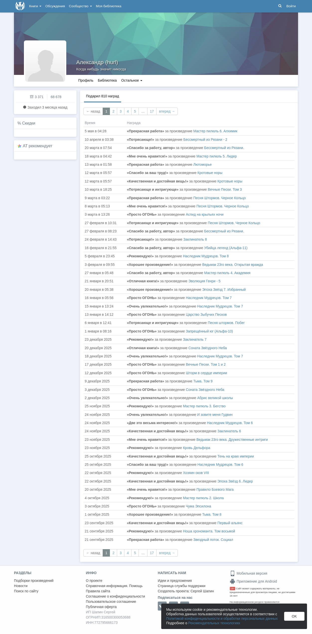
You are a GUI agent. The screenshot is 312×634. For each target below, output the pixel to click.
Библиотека (107, 80)
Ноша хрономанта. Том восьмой (209, 531)
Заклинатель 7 (194, 339)
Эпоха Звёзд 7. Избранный (224, 290)
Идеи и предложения (175, 581)
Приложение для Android (253, 581)
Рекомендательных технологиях (214, 623)
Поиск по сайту (26, 591)
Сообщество (80, 6)
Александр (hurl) (97, 62)
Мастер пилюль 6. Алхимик (215, 131)
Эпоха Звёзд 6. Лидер (235, 481)
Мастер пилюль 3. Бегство (204, 406)
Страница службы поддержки (181, 586)
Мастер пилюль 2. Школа (203, 498)
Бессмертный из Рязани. (224, 148)
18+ (233, 588)
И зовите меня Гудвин (215, 415)
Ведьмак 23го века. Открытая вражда (232, 265)
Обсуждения (55, 6)
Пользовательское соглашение (111, 602)
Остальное (132, 80)
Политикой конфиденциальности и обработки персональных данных (222, 619)
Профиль (85, 80)
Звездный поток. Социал (213, 540)
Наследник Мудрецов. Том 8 (206, 256)
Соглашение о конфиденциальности (115, 596)
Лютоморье (202, 164)
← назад (93, 111)
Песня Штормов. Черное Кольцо (219, 198)
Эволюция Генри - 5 (204, 281)
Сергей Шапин (202, 591)
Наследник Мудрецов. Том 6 (230, 423)
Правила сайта (98, 591)
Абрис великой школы (215, 398)
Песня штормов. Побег (226, 323)
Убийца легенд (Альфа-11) (225, 248)
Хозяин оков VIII (196, 473)
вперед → (167, 111)
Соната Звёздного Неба (207, 348)
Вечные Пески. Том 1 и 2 (206, 364)
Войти (291, 6)
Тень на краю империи (236, 456)
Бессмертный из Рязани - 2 (205, 140)
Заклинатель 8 (195, 239)
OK (294, 616)
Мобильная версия (248, 573)
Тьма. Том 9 (203, 381)
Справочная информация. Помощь (114, 586)
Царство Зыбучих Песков (206, 315)
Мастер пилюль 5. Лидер (216, 156)
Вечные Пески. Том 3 (225, 189)
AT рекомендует (38, 146)
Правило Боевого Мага (215, 489)
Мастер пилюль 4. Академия (227, 273)
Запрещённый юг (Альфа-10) (209, 331)
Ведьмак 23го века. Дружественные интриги (232, 440)
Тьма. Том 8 (212, 514)
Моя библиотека (108, 6)
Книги (35, 6)
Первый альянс (230, 523)
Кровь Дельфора (196, 448)
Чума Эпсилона (198, 506)
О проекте (94, 581)
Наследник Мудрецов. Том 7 (209, 298)
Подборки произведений (34, 581)
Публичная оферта (101, 607)
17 (152, 111)
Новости (20, 586)
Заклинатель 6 (229, 431)
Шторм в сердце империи (206, 373)
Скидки (28, 123)
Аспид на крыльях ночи (205, 214)
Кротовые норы (209, 173)
